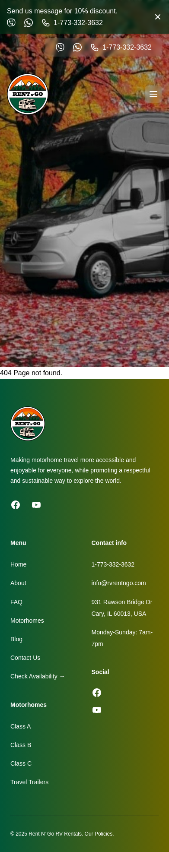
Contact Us (25, 657)
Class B (20, 744)
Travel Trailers (29, 782)
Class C (21, 763)
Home (18, 564)
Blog (16, 639)
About (18, 583)
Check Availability (37, 676)
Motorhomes (27, 620)
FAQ (16, 602)
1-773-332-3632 (113, 564)
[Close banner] (157, 17)
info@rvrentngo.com (119, 583)
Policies (103, 834)
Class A (20, 726)
